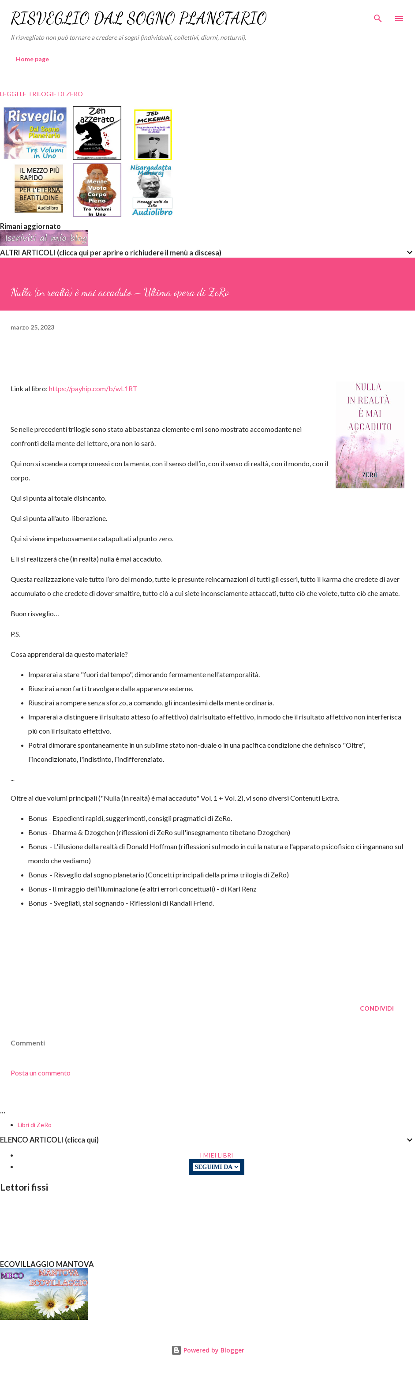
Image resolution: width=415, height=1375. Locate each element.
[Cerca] (378, 16)
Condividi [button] (377, 1008)
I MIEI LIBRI (216, 1155)
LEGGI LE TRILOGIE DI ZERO (41, 93)
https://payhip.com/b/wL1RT (93, 388)
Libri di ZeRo (35, 1124)
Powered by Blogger (207, 1350)
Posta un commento (41, 1072)
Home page (32, 59)
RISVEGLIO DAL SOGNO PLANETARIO (139, 18)
